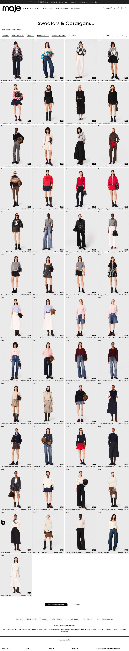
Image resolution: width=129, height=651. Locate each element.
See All (19, 619)
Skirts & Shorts (17, 35)
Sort (108, 35)
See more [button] (72, 35)
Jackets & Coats (58, 35)
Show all (77, 604)
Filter (122, 35)
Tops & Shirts (88, 619)
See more (64, 631)
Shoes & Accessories (105, 619)
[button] (26, 8)
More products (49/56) (56, 604)
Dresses (30, 35)
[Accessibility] (3, 523)
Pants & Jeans (42, 35)
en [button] (115, 8)
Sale (3, 29)
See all (5, 35)
